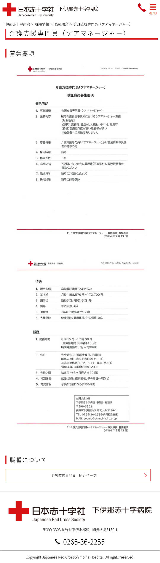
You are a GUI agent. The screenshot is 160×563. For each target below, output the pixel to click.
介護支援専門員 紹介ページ (73, 475)
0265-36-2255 (84, 541)
